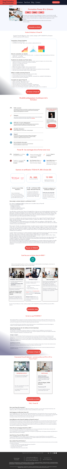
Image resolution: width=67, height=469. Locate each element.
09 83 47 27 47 (48, 458)
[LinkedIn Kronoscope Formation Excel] (48, 453)
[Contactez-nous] (56, 2)
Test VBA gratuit (54, 466)
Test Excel (33, 118)
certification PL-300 (20, 203)
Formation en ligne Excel (30, 462)
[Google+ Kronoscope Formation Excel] (52, 453)
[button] (19, 2)
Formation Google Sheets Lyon (19, 463)
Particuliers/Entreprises (36, 466)
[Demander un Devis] (34, 27)
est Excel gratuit (49, 466)
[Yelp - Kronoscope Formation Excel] (56, 453)
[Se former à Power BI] (33, 92)
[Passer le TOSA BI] (32, 248)
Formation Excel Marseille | (38, 462)
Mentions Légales (44, 466)
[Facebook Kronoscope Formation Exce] (50, 453)
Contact (40, 466)
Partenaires (19, 467)
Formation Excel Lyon (17, 462)
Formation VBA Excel (20, 466)
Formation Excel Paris (24, 462)
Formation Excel (11, 462)
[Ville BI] (11, 6)
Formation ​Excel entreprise (16, 283)
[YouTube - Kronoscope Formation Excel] (54, 453)
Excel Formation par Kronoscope (8, 2)
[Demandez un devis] (33, 399)
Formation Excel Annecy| (46, 462)
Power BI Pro (15, 436)
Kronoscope (16, 458)
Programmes (30, 466)
